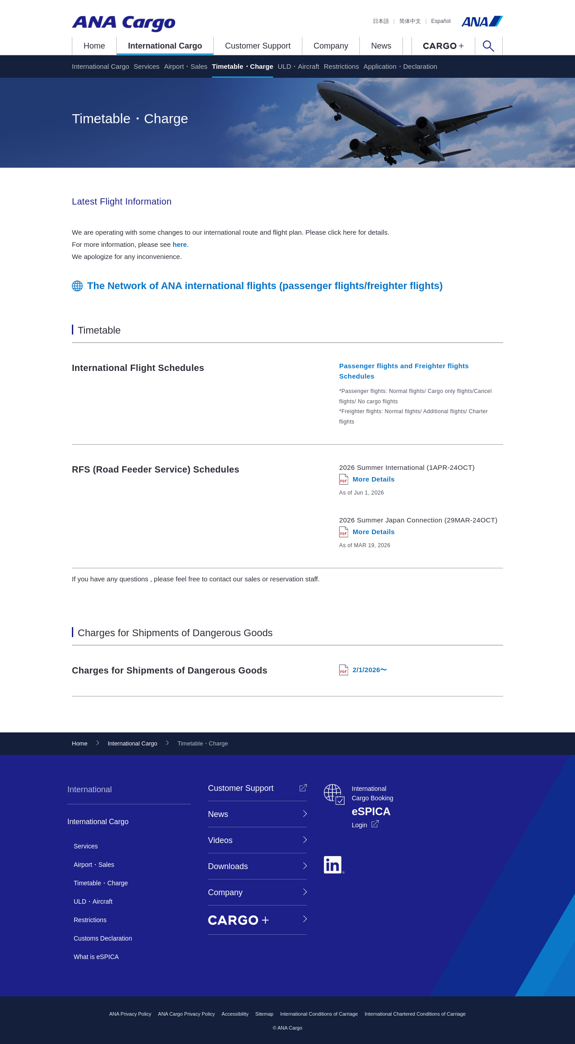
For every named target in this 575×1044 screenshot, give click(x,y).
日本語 (381, 21)
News (381, 45)
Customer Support (258, 45)
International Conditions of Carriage (319, 1014)
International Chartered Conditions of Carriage (415, 1014)
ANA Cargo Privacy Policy (186, 1014)
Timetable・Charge (242, 66)
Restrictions (341, 66)
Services (147, 66)
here (179, 244)
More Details (374, 479)
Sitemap (264, 1014)
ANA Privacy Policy (130, 1014)
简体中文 (410, 21)
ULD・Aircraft (298, 66)
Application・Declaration (400, 66)
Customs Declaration (103, 938)
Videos (220, 840)
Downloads (228, 866)
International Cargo (165, 45)
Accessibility (234, 1014)
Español (441, 21)
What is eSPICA (96, 956)
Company (331, 45)
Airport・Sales (186, 66)
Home (94, 45)
